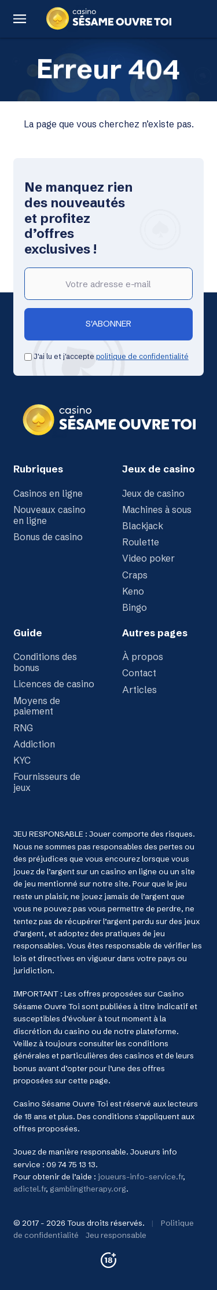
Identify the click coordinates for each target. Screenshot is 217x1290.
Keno (133, 591)
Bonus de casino (48, 537)
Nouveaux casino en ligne (49, 515)
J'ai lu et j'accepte (106, 356)
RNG (23, 728)
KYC (22, 760)
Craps (135, 575)
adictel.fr (29, 1188)
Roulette (140, 542)
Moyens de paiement (36, 706)
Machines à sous (157, 509)
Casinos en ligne (48, 493)
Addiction (34, 744)
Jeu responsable (116, 1235)
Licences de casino (53, 684)
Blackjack (142, 526)
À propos (142, 656)
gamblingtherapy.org (88, 1188)
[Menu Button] (19, 19)
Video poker (148, 558)
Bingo (134, 607)
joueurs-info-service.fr (140, 1176)
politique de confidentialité (142, 356)
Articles (139, 689)
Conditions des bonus (45, 662)
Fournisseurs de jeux (46, 782)
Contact (139, 673)
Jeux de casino (153, 493)
